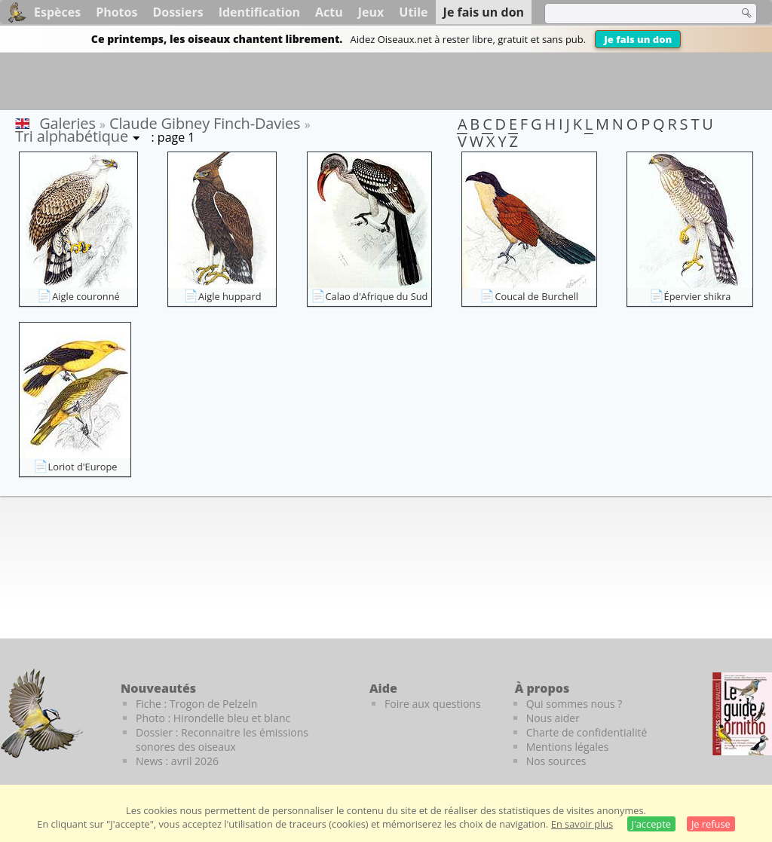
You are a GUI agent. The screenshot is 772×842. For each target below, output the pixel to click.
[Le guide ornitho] (742, 713)
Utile (413, 12)
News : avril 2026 (177, 761)
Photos (116, 12)
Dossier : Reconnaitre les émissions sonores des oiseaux (222, 739)
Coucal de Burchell (536, 296)
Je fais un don (638, 39)
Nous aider (553, 718)
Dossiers (177, 12)
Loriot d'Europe (83, 466)
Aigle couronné (86, 296)
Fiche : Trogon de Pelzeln (196, 704)
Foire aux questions (432, 704)
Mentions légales (567, 746)
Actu (329, 12)
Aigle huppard (230, 296)
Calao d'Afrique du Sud (377, 296)
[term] (632, 13)
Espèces (57, 12)
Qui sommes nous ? (574, 704)
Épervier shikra (697, 296)
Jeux (371, 12)
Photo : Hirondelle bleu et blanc (213, 718)
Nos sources (556, 761)
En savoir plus (582, 824)
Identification (259, 12)
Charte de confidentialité (587, 732)
